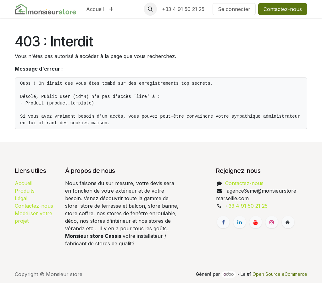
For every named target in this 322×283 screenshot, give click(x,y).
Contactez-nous (283, 9)
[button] (150, 9)
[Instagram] (271, 222)
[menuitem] (95, 9)
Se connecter (234, 9)
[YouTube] (255, 222)
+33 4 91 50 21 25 (185, 9)
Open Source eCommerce (280, 274)
